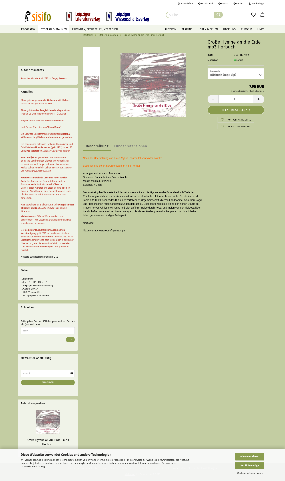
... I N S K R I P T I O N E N (34, 282)
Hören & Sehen (208, 29)
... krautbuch (27, 279)
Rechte (238, 3)
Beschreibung (97, 146)
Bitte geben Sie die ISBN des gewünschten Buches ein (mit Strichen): (48, 323)
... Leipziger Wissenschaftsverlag (37, 285)
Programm (28, 29)
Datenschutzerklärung (33, 466)
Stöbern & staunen (54, 29)
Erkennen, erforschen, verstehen (95, 29)
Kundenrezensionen (130, 146)
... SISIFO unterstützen (32, 292)
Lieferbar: (213, 60)
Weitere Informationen (250, 473)
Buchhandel (205, 3)
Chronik (246, 29)
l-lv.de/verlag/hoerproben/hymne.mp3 (104, 230)
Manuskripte (185, 3)
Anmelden (48, 382)
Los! (70, 339)
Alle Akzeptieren (249, 456)
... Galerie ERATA (29, 289)
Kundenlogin (256, 3)
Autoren (170, 29)
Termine (187, 29)
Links (260, 29)
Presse (223, 3)
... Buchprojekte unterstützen (35, 295)
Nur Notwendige (249, 465)
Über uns (229, 29)
